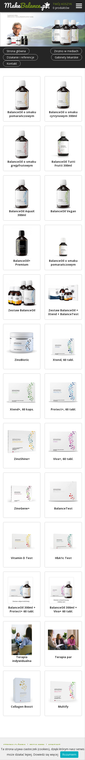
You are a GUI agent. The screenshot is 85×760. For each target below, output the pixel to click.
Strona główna (16, 51)
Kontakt (12, 63)
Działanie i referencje (20, 57)
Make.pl (26, 5)
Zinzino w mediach (66, 51)
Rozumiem (69, 754)
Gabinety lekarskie (66, 57)
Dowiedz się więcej (45, 754)
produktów (61, 8)
